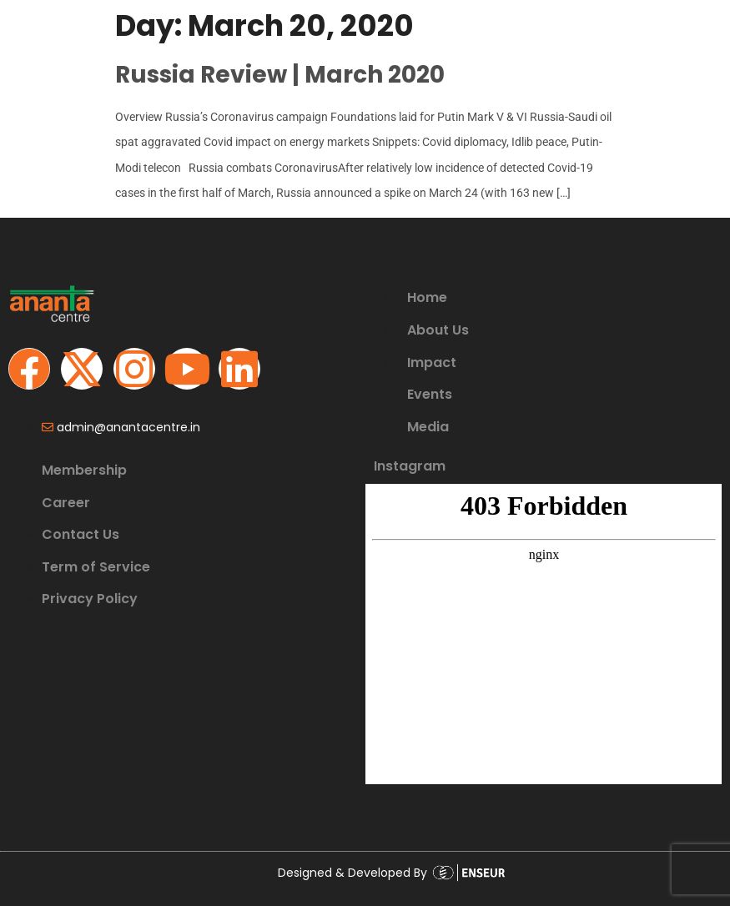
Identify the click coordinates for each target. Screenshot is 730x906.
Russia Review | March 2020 (280, 74)
